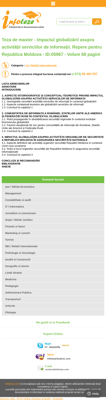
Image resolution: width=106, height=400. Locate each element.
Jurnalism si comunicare (20, 213)
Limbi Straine (13, 272)
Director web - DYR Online (15, 398)
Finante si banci (15, 226)
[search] (73, 21)
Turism (9, 239)
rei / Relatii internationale (41, 65)
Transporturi (13, 299)
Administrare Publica (18, 292)
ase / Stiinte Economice (20, 186)
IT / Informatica (14, 206)
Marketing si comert (17, 233)
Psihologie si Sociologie (20, 252)
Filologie (10, 312)
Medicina (10, 279)
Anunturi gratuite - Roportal (47, 398)
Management (13, 193)
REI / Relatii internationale (21, 246)
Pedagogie (11, 285)
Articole (10, 305)
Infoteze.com (12, 383)
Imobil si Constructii (17, 259)
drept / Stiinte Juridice (19, 219)
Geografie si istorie (17, 266)
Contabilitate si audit (18, 199)
